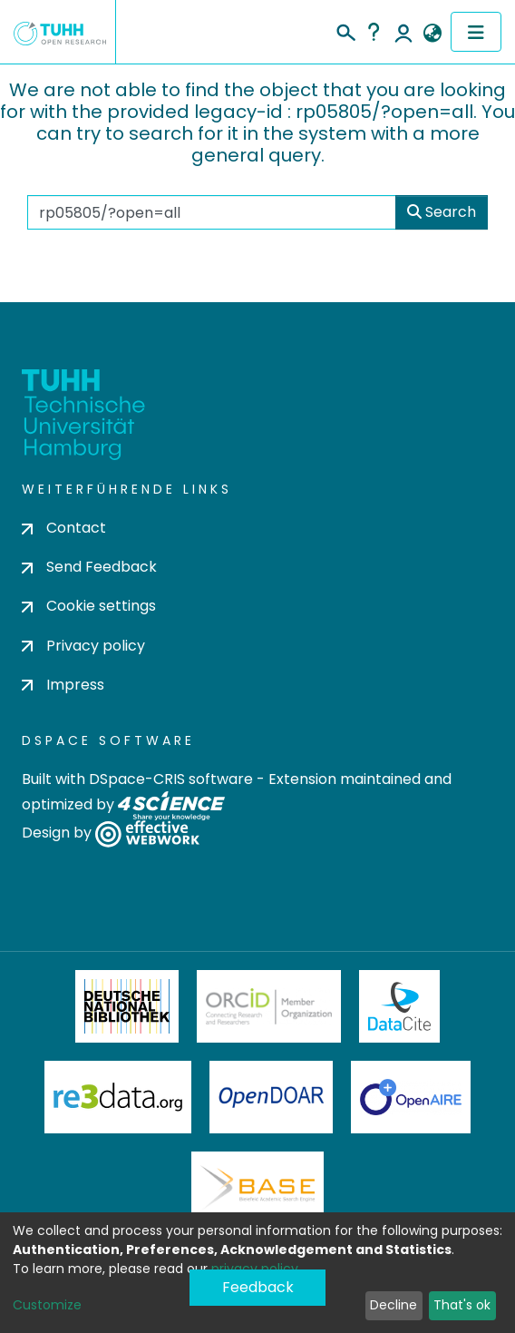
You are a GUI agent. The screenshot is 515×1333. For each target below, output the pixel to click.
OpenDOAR (271, 1097)
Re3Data (117, 1097)
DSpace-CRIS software (171, 779)
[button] (432, 33)
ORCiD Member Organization (269, 1006)
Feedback (258, 1287)
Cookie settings (89, 605)
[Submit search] (345, 30)
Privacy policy (83, 645)
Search (441, 211)
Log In (403, 31)
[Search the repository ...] (211, 212)
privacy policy (254, 1268)
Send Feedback (89, 566)
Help (373, 31)
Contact (64, 527)
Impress (63, 684)
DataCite (399, 1006)
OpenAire (411, 1097)
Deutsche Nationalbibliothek (127, 1006)
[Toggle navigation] (476, 32)
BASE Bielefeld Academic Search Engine (257, 1187)
